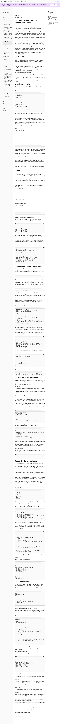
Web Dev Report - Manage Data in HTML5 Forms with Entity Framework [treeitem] (7, 34)
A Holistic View (50, 24)
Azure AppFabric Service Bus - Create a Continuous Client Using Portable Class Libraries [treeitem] (7, 52)
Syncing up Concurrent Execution (53, 19)
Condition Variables (51, 23)
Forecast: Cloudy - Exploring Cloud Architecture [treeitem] (7, 96)
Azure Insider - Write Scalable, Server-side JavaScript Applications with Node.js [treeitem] (7, 86)
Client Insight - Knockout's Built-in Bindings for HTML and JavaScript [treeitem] (7, 46)
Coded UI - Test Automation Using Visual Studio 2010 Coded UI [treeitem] (7, 81)
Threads (49, 16)
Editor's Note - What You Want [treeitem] (7, 62)
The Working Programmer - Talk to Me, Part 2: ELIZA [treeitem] (7, 69)
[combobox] (6, 10)
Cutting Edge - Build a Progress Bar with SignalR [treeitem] (7, 25)
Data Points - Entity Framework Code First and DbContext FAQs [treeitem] (7, 38)
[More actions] (44, 9)
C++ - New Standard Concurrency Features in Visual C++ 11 (52, 11)
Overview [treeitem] (4, 15)
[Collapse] (12, 8)
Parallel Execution (51, 13)
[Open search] (55, 1)
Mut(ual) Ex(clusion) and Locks (53, 22)
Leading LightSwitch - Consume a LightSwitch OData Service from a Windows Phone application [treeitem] (7, 73)
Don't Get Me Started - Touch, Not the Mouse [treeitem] (6, 31)
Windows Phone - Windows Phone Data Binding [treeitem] (7, 28)
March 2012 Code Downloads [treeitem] (6, 59)
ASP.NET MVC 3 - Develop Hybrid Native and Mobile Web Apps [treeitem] (7, 65)
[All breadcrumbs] (15, 9)
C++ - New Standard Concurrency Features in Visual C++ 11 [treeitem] (7, 42)
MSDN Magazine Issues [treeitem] (5, 12)
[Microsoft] (1, 1)
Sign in (58, 1)
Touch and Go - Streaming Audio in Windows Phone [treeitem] (7, 56)
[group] (30, 317)
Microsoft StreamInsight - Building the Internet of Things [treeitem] (7, 77)
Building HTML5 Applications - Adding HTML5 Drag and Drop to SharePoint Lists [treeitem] (7, 91)
